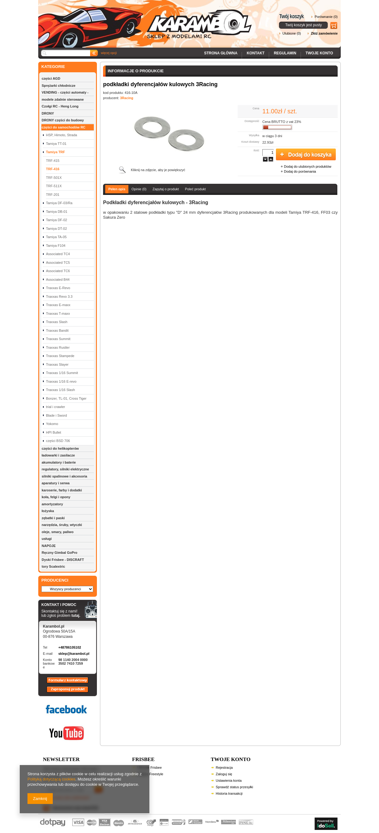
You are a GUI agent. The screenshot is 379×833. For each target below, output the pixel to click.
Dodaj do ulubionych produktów (307, 166)
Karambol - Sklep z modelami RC (147, 19)
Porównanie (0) (326, 17)
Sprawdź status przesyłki (234, 787)
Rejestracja (224, 767)
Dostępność (251, 121)
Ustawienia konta (229, 780)
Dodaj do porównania (300, 171)
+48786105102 (69, 647)
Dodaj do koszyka (306, 155)
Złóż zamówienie (324, 33)
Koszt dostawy (250, 141)
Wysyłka (254, 135)
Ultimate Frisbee (149, 767)
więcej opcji (109, 53)
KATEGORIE (53, 66)
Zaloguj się (224, 774)
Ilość (256, 150)
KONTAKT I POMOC (60, 605)
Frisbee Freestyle (150, 774)
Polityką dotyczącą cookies (51, 779)
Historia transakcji (229, 793)
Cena (255, 108)
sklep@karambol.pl (74, 653)
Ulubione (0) (291, 33)
